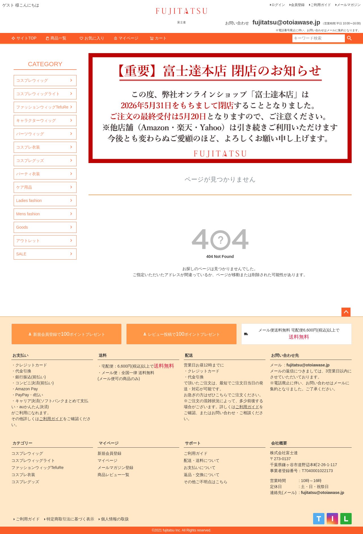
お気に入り (91, 38)
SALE (21, 254)
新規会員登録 (109, 453)
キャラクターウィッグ (36, 120)
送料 (103, 355)
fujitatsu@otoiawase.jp (308, 365)
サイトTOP (24, 38)
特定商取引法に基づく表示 (70, 519)
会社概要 (279, 443)
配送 (189, 355)
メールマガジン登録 (115, 467)
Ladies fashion (29, 200)
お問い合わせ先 (285, 355)
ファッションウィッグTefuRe (42, 107)
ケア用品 (24, 187)
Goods (22, 227)
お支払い (20, 355)
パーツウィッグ (30, 134)
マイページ (125, 38)
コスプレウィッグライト (38, 93)
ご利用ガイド (321, 5)
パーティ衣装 (28, 174)
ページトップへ (346, 312)
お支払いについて (200, 467)
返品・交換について (202, 474)
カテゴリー (22, 443)
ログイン (278, 5)
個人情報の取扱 (115, 519)
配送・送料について (202, 460)
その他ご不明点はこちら (205, 481)
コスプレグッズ (30, 160)
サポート (193, 443)
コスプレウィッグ (32, 80)
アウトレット (28, 240)
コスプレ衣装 (28, 147)
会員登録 (298, 5)
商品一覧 (55, 38)
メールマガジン (349, 5)
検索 (349, 38)
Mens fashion (28, 214)
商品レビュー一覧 (113, 474)
